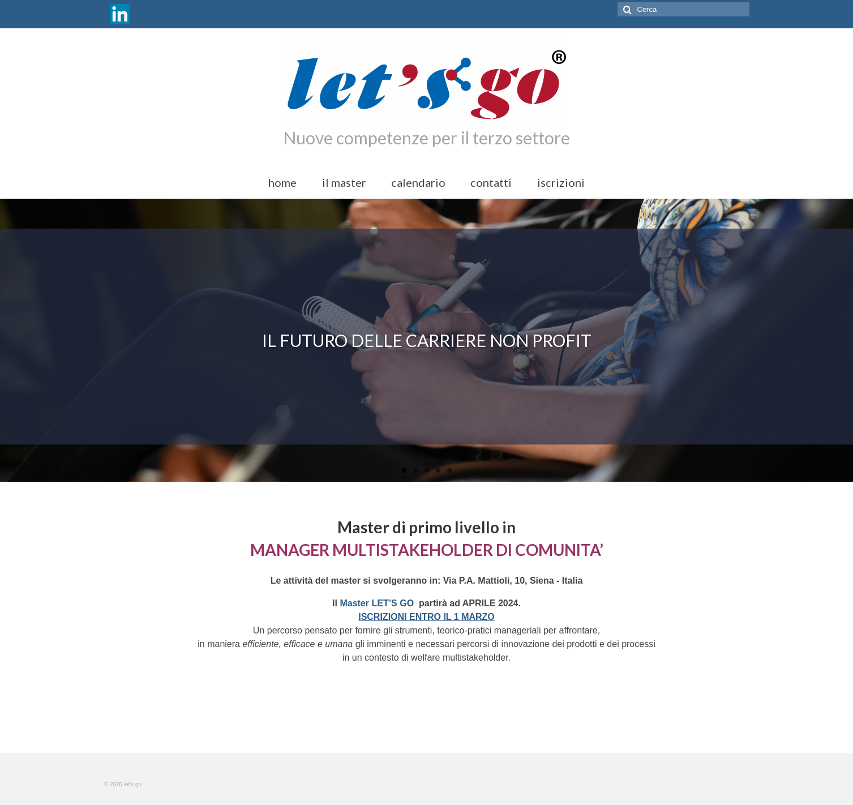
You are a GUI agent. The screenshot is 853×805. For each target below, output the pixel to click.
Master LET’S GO (378, 603)
